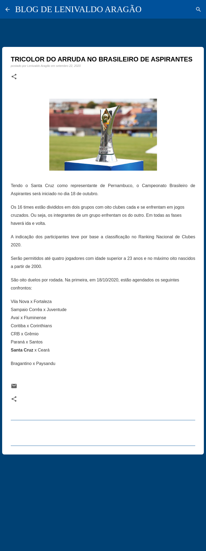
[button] (14, 76)
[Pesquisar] (198, 9)
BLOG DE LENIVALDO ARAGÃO (78, 9)
